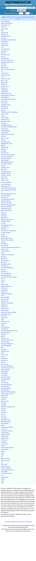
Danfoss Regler (5, 342)
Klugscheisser (5, 132)
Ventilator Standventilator (8, 154)
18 (26, 17)
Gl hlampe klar (5, 153)
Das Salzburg (4, 382)
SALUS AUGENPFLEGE (7, 69)
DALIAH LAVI (4, 108)
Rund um (3, 242)
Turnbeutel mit (5, 227)
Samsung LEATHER (6, 156)
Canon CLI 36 (5, 338)
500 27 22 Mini (5, 180)
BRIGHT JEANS (5, 458)
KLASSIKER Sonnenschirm (8, 99)
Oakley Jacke (4, 477)
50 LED (3, 166)
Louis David (4, 375)
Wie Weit (3, 381)
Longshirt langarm (6, 232)
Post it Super (4, 28)
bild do (3, 336)
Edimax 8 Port (5, 401)
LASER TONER (5, 167)
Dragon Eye (4, 306)
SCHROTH (4, 316)
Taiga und (3, 334)
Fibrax (2, 356)
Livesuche (7, 521)
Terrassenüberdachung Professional (11, 247)
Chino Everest (5, 266)
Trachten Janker (5, 386)
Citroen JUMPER (5, 195)
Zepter (2, 425)
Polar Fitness (4, 245)
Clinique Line (4, 436)
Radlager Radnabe (6, 173)
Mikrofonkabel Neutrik (7, 219)
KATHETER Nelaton (6, 473)
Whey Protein (4, 67)
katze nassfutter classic (7, 447)
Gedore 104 (4, 318)
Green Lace (4, 464)
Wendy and (4, 88)
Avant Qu (3, 405)
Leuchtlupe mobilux (6, 164)
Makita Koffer (4, 290)
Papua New (4, 292)
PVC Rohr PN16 (5, 49)
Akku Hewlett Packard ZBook (9, 277)
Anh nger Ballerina (6, 273)
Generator (3, 66)
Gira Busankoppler (6, 345)
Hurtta (2, 325)
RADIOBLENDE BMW (7, 267)
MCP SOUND (4, 299)
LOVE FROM (4, 117)
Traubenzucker (5, 351)
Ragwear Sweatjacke (6, 293)
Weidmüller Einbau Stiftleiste (8, 312)
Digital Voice (4, 91)
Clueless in (4, 271)
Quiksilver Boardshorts (7, 303)
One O (3, 295)
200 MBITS (4, 258)
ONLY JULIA (4, 355)
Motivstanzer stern (6, 421)
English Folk (4, 178)
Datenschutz (21, 521)
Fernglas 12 (4, 429)
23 (33, 17)
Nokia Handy (4, 371)
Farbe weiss (4, 106)
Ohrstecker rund (5, 321)
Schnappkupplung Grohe (7, 199)
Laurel (2, 481)
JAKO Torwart (5, 310)
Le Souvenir (4, 443)
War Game (4, 169)
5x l (2, 71)
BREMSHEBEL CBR (6, 143)
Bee (2, 347)
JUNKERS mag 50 (6, 208)
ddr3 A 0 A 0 (4, 34)
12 (17, 17)
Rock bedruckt (5, 160)
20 (29, 17)
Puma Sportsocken (6, 158)
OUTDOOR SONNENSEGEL (9, 127)
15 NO (2, 116)
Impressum (29, 521)
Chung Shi (4, 403)
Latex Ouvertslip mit (6, 286)
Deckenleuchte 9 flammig (8, 95)
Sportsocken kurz (5, 75)
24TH (2, 455)
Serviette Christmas (6, 125)
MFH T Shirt (4, 80)
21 (30, 17)
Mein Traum (4, 177)
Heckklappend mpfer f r (7, 225)
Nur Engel (3, 229)
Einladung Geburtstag (7, 62)
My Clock (3, 256)
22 (32, 17)
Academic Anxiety (6, 175)
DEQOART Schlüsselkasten (8, 392)
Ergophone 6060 (5, 121)
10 (14, 17)
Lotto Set (3, 408)
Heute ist (3, 416)
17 (24, 17)
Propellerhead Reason (7, 427)
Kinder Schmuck (5, 434)
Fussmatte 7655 (5, 54)
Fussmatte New (5, 251)
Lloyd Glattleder (5, 21)
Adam (2, 253)
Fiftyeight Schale (5, 221)
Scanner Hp (4, 397)
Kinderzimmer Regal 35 (7, 134)
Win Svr (3, 362)
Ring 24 (3, 451)
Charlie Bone (4, 329)
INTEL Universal (5, 460)
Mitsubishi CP (4, 217)
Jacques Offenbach (6, 203)
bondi (2, 353)
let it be (3, 234)
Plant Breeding (5, 390)
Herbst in (3, 53)
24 (17, 19)
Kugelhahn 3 (4, 51)
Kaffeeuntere (4, 305)
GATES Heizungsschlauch (8, 204)
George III (3, 323)
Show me (3, 136)
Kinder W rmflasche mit (7, 60)
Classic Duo (4, 43)
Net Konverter (5, 449)
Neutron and (4, 360)
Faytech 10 (4, 149)
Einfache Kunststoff (6, 182)
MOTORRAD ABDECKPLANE (9, 330)
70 (1, 191)
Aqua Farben (4, 284)
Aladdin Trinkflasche (6, 206)
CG (2, 462)
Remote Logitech (5, 379)
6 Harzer (3, 410)
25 (19, 19)
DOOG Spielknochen (6, 238)
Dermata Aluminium (6, 93)
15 (21, 17)
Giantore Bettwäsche (6, 23)
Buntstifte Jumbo (5, 141)
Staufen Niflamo (5, 260)
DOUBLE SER (5, 308)
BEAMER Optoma (6, 201)
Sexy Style (4, 412)
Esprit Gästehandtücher (7, 469)
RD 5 (2, 282)
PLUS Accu (4, 440)
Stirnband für (4, 82)
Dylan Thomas (5, 138)
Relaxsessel (4, 243)
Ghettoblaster (4, 90)
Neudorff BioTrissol (6, 275)
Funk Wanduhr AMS (6, 384)
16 (23, 17)
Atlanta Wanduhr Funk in (7, 368)
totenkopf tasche (5, 332)
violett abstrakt (5, 432)
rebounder (4, 38)
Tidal (2, 482)
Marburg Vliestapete (6, 210)
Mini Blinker (4, 358)
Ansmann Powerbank (7, 431)
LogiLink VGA (4, 301)
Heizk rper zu (4, 103)
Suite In (3, 479)
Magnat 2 (3, 145)
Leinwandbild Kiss (6, 171)
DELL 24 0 (4, 212)
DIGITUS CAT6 (5, 119)
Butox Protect (4, 114)
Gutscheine (14, 521)
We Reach (4, 349)
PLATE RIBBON (5, 297)
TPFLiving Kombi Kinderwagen (9, 112)
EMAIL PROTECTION (7, 366)
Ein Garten (4, 216)
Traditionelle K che (6, 186)
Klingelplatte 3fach (6, 264)
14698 (2, 445)
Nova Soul (4, 262)
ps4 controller (4, 364)
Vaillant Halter (5, 147)
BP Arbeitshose (5, 327)
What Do (3, 110)
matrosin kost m (5, 466)
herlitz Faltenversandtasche (8, 188)
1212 (2, 47)
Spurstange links (5, 419)
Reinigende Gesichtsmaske (8, 40)
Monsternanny (5, 73)
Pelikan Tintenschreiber (7, 240)
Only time (3, 27)
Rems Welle (4, 373)
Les (2, 475)
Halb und (3, 269)
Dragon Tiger (4, 129)
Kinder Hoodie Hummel (7, 394)
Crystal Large (4, 32)
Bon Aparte (4, 418)
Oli (2, 456)
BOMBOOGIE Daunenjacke (8, 193)
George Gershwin (6, 78)
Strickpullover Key (6, 36)
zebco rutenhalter (5, 184)
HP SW (3, 414)
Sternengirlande (5, 369)
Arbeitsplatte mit (5, 130)
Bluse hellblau (5, 41)
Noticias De (4, 84)
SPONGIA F (4, 288)
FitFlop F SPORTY (6, 468)
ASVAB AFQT (5, 45)
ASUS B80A (4, 471)
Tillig (2, 30)
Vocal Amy (4, 123)
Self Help (3, 151)
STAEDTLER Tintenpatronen (9, 230)
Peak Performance (6, 314)
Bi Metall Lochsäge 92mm (8, 406)
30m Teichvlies (5, 58)
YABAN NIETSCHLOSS (7, 254)
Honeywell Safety (5, 377)
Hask (2, 319)
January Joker (5, 249)
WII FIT (3, 279)
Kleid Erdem (4, 197)
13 (18, 17)
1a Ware (3, 223)
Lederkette (4, 214)
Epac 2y (3, 56)
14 (20, 17)
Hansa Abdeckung (6, 388)
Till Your (3, 140)
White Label (4, 395)
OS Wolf (3, 399)
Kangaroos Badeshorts (7, 343)
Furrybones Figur (5, 104)
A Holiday (3, 442)
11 (15, 17)
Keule (2, 453)
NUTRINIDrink (5, 97)
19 (27, 17)
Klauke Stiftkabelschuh (7, 162)
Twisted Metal (4, 423)
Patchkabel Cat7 (5, 25)
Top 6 (2, 77)
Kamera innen (5, 438)
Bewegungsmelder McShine (8, 190)
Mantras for (4, 236)
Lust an (3, 280)
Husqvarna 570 (5, 86)
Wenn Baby (4, 101)
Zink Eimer (4, 64)
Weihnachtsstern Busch (7, 340)
